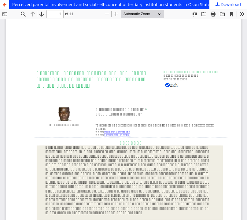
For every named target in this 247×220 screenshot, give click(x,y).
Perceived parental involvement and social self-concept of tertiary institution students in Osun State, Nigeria (119, 4)
